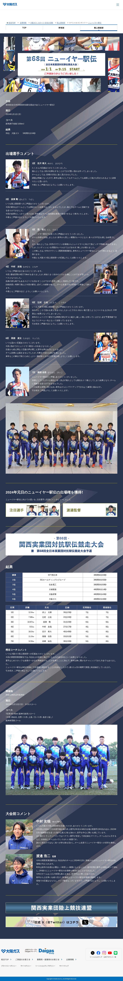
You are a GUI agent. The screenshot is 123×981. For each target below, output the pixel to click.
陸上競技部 (61, 23)
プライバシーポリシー (8, 966)
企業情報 (23, 23)
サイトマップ (64, 966)
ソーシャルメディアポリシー (45, 966)
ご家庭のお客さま (24, 959)
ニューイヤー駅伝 (94, 23)
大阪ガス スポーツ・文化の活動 (41, 23)
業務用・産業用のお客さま (49, 959)
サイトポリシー (26, 966)
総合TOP (12, 23)
